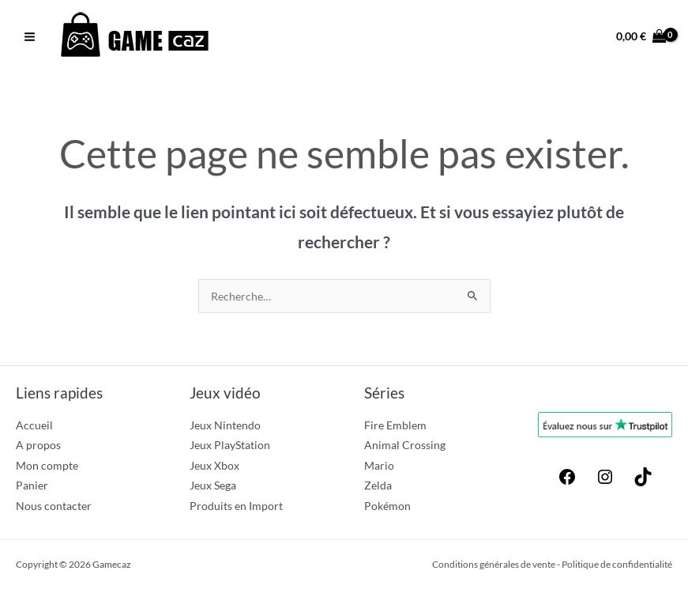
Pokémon (387, 505)
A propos (38, 445)
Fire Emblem (395, 425)
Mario (379, 465)
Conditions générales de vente (493, 564)
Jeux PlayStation (230, 445)
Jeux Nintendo (225, 425)
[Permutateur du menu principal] (29, 36)
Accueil (34, 425)
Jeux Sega (213, 485)
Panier (32, 485)
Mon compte (47, 465)
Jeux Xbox (214, 465)
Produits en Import (236, 505)
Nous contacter (54, 505)
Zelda (378, 485)
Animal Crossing (405, 445)
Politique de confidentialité (617, 564)
